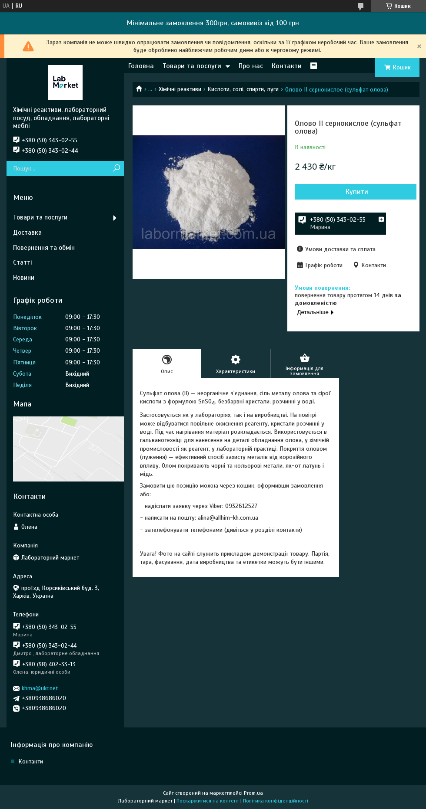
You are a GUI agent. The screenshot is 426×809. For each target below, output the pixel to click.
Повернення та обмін (44, 248)
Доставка (27, 232)
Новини (23, 278)
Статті (22, 262)
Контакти (287, 66)
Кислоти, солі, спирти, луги (243, 89)
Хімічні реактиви (180, 89)
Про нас (251, 66)
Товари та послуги (192, 66)
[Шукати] (116, 168)
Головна (141, 66)
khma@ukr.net (40, 688)
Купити (357, 191)
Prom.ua (253, 793)
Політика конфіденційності (275, 801)
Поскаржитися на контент (207, 801)
